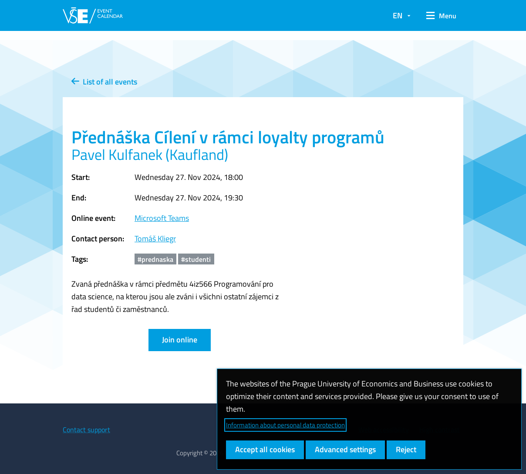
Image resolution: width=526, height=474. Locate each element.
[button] (441, 15)
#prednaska (155, 259)
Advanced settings (345, 449)
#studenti (196, 259)
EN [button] (397, 15)
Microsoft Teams (162, 218)
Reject (406, 449)
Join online (179, 339)
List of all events (104, 82)
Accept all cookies (265, 449)
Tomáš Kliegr (155, 238)
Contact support (86, 429)
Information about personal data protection (285, 425)
